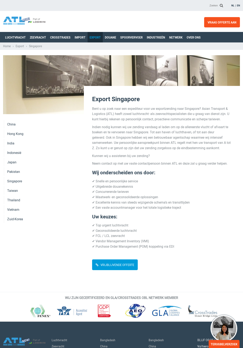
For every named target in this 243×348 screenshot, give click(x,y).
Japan (11, 162)
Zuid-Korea (15, 219)
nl (232, 5)
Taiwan (12, 191)
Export (95, 37)
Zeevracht (38, 37)
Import (80, 37)
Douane (110, 37)
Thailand (13, 200)
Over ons (194, 37)
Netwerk (176, 37)
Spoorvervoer (131, 37)
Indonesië (14, 153)
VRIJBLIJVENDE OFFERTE (117, 265)
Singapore (14, 181)
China (11, 124)
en (238, 5)
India (10, 143)
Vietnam (13, 210)
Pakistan (13, 172)
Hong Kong (15, 134)
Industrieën (156, 37)
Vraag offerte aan (222, 22)
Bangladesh (107, 340)
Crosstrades (60, 37)
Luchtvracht (15, 37)
